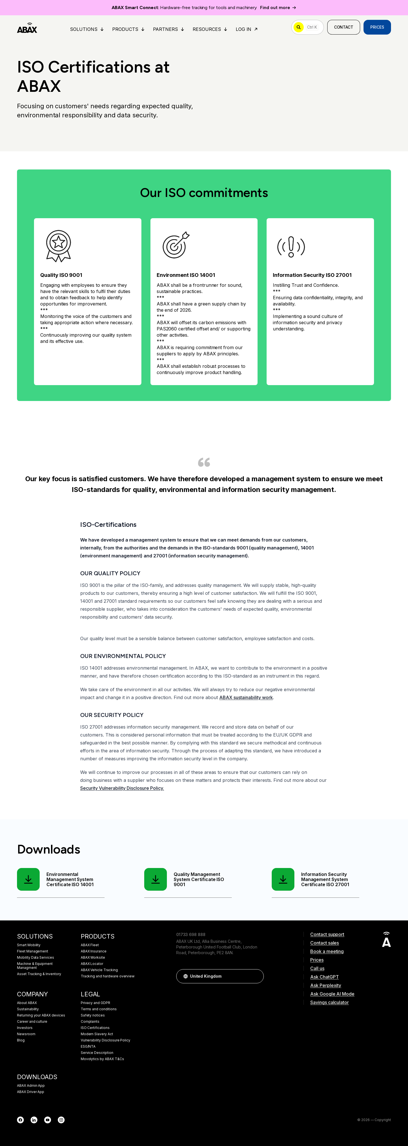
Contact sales (324, 942)
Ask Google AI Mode (332, 993)
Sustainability (28, 1009)
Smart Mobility (29, 945)
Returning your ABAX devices (41, 1015)
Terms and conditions (99, 1009)
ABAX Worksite (93, 958)
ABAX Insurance (94, 951)
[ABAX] (27, 27)
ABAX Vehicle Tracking (99, 970)
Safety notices (93, 1015)
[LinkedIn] (34, 1120)
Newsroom (26, 1034)
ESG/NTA (88, 1047)
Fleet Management (32, 951)
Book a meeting (327, 951)
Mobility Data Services (35, 958)
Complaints (90, 1022)
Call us (317, 968)
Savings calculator (329, 1002)
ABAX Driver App (30, 1092)
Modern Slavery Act (97, 1034)
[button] (256, 976)
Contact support (327, 934)
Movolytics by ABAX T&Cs (102, 1059)
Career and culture (32, 1022)
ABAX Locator (92, 964)
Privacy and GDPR (95, 1003)
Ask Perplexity (325, 985)
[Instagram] (61, 1120)
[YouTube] (47, 1120)
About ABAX (27, 1003)
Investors (25, 1028)
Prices (377, 27)
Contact (344, 27)
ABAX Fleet (90, 945)
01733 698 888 (190, 934)
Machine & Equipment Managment (35, 966)
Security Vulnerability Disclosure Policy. (122, 788)
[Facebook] (20, 1120)
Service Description (97, 1053)
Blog (21, 1040)
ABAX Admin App (31, 1086)
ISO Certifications (95, 1028)
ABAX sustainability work (246, 697)
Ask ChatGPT (324, 976)
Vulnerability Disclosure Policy (106, 1040)
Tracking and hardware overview (108, 976)
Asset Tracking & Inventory (39, 974)
